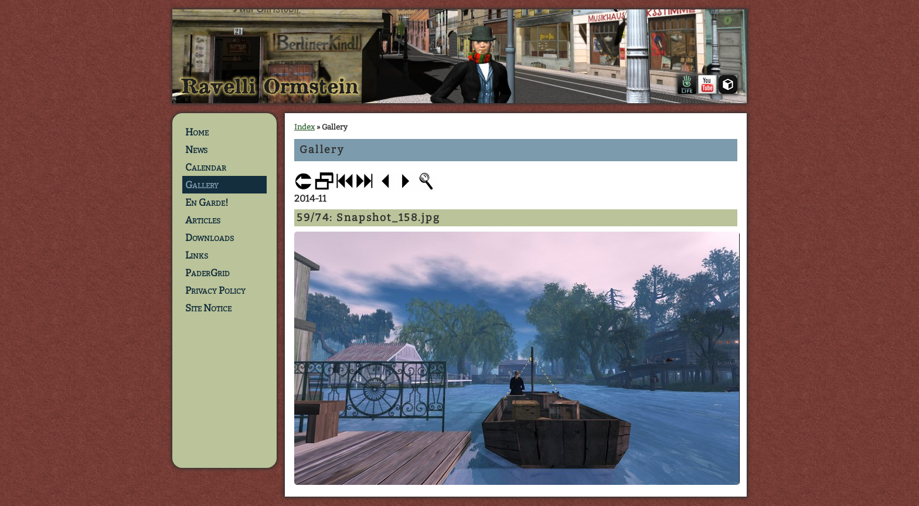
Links (196, 255)
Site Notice (208, 308)
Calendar (205, 167)
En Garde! (207, 202)
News (196, 149)
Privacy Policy (215, 290)
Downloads (209, 237)
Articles (202, 220)
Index (304, 127)
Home (197, 132)
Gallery (202, 185)
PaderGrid (207, 273)
